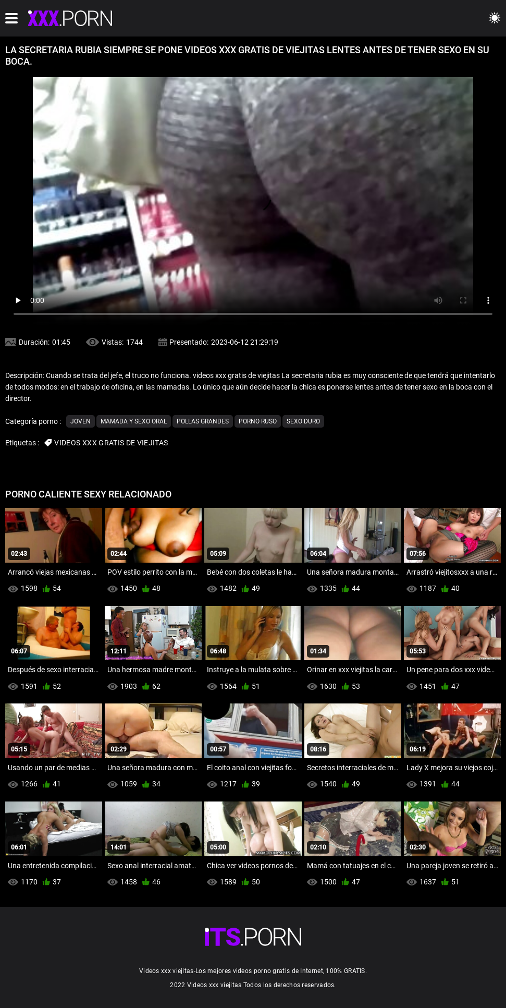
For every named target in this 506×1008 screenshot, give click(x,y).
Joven (80, 421)
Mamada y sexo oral (134, 421)
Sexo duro (303, 421)
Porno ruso (258, 421)
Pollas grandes (203, 421)
